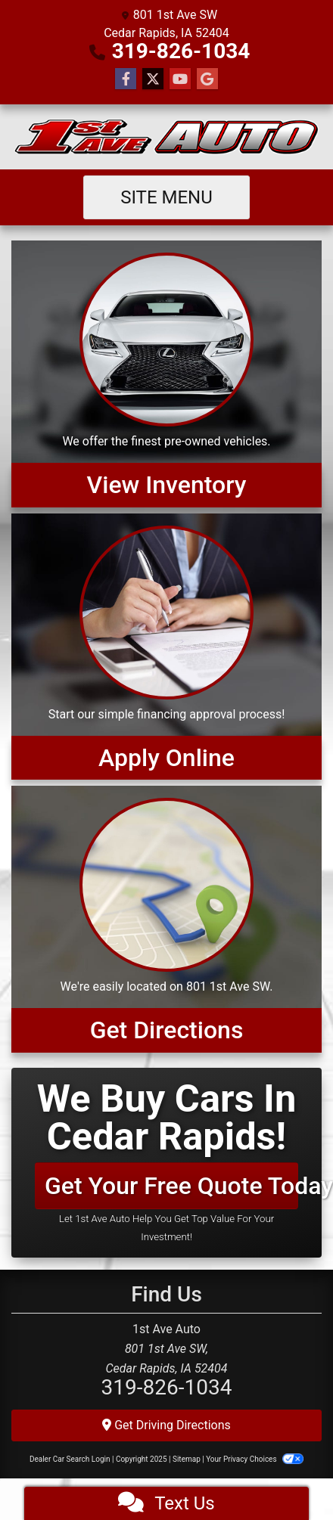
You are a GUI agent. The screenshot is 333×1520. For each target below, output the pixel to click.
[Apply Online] (166, 646)
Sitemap (187, 1459)
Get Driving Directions (166, 1425)
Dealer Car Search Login (70, 1459)
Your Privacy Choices (254, 1459)
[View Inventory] (166, 373)
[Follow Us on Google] (207, 79)
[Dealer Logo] (166, 136)
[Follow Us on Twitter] (152, 79)
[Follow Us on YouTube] (180, 79)
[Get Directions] (166, 919)
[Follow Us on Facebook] (125, 79)
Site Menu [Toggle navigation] (166, 197)
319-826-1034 (181, 51)
